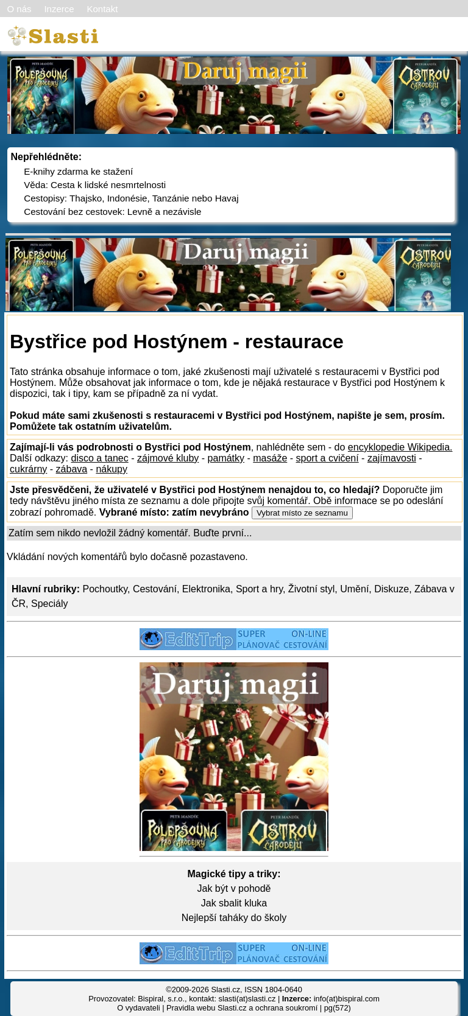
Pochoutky (104, 589)
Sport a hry (259, 589)
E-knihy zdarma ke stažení (78, 171)
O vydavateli (138, 1007)
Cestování (155, 589)
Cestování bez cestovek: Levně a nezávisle (112, 211)
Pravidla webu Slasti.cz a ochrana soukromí (241, 1007)
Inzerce (59, 9)
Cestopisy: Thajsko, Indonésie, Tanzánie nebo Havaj (131, 198)
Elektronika (206, 589)
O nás (19, 9)
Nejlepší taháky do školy (234, 918)
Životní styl (311, 589)
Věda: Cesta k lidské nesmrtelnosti (95, 185)
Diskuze (391, 589)
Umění (354, 589)
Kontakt (102, 9)
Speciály (49, 603)
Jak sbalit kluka (234, 903)
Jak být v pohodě (234, 888)
